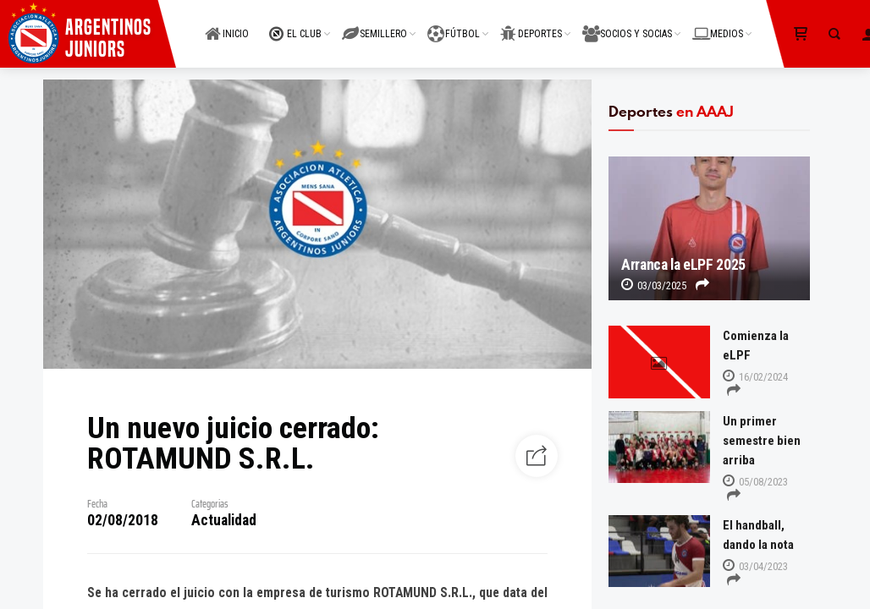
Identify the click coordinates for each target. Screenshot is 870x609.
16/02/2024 (755, 376)
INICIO (227, 24)
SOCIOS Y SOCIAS (627, 24)
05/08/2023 (755, 481)
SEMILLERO (374, 24)
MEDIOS (717, 24)
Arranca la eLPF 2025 (683, 264)
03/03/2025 (653, 285)
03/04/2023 (755, 566)
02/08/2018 (122, 520)
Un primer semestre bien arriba (762, 441)
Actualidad (223, 520)
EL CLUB (295, 24)
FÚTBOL (453, 24)
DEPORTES (531, 24)
